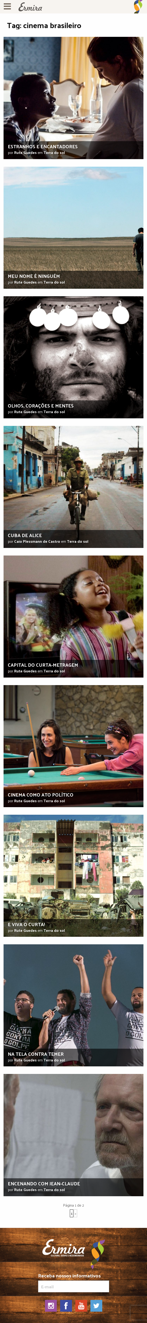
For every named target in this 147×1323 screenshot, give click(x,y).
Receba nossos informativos (73, 1282)
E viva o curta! (26, 924)
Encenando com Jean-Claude (44, 1183)
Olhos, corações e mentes (41, 405)
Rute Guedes (25, 152)
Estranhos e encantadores (43, 146)
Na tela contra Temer (36, 1054)
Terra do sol (54, 152)
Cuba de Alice (25, 535)
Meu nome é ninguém (34, 276)
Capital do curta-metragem (43, 665)
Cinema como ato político (40, 794)
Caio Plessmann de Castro (37, 541)
